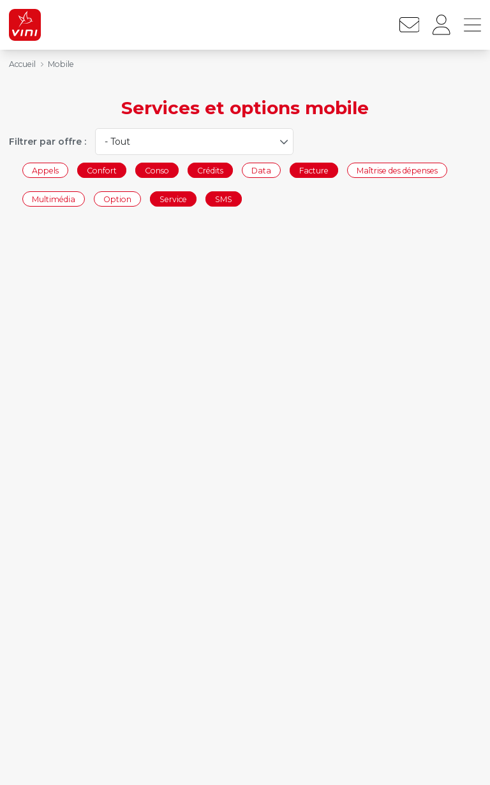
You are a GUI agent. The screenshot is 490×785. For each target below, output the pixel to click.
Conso (157, 170)
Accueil (22, 64)
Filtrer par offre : (47, 141)
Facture (314, 170)
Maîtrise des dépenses (397, 170)
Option (117, 199)
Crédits (210, 170)
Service (173, 199)
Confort (102, 170)
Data (261, 170)
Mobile (61, 64)
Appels (45, 170)
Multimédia (53, 199)
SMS (223, 199)
